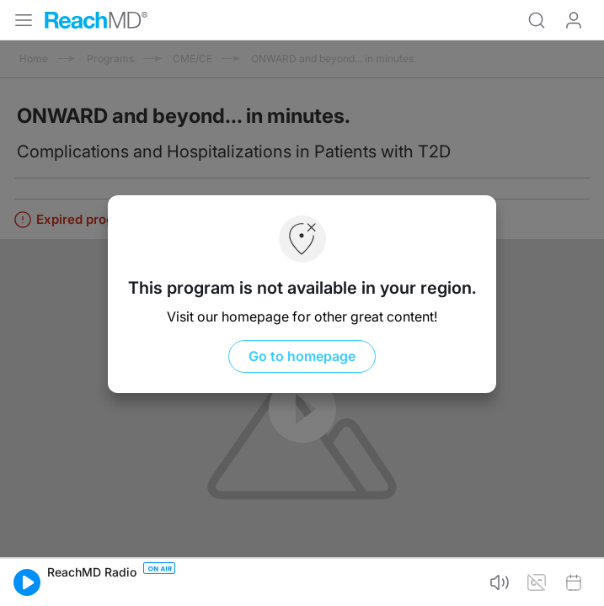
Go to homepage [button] (302, 356)
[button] (26, 582)
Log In (574, 20)
